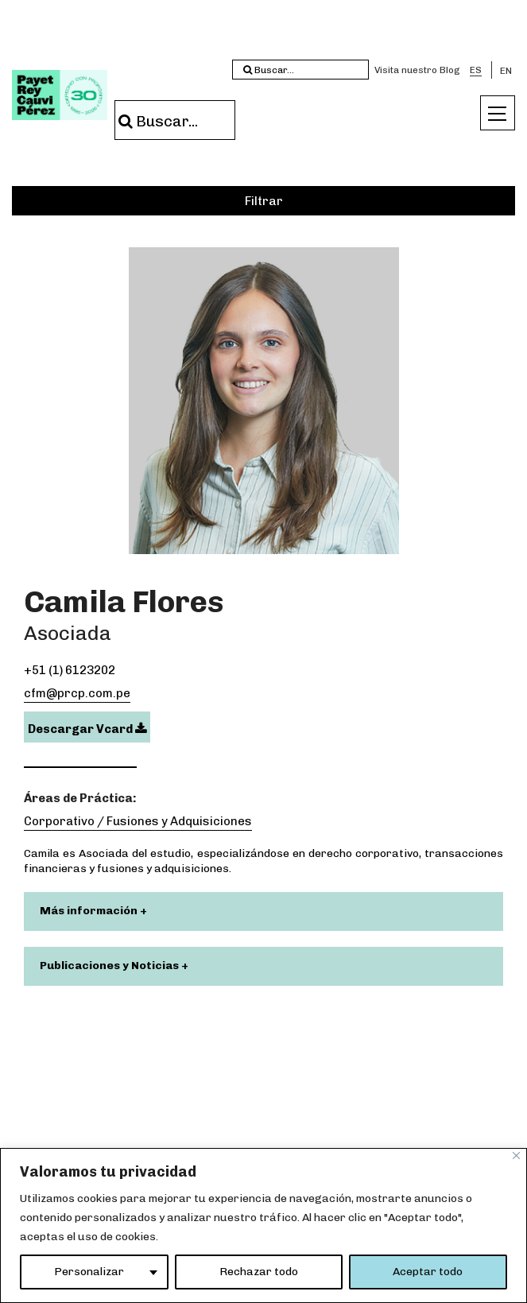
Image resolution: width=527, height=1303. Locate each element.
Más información (90, 910)
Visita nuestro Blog (417, 70)
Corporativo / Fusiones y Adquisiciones (138, 821)
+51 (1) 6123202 (69, 670)
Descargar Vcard (87, 729)
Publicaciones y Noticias (110, 965)
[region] (263, 1225)
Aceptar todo (428, 1271)
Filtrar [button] (264, 200)
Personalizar (89, 1271)
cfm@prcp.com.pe (77, 693)
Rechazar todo (258, 1271)
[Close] (516, 1155)
